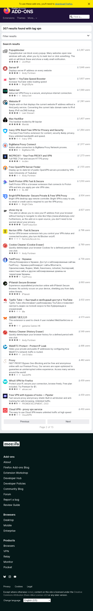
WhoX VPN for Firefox (21, 380)
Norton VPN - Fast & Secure (24, 230)
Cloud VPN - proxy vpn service (25, 409)
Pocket (7, 567)
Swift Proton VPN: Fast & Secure (26, 181)
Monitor (8, 561)
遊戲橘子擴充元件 (18, 317)
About (7, 462)
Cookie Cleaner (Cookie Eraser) (26, 244)
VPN (6, 551)
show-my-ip (15, 210)
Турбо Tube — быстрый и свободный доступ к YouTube (40, 300)
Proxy (12, 360)
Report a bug (11, 499)
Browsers (9, 545)
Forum (7, 494)
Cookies (19, 586)
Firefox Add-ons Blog (16, 467)
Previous (24, 421)
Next (68, 421)
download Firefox (63, 4)
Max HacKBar (16, 118)
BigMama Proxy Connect (22, 144)
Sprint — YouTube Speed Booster (27, 78)
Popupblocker (16, 50)
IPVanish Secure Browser (22, 282)
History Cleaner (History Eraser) (26, 331)
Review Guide (11, 504)
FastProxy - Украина (20, 259)
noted (30, 592)
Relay (6, 556)
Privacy (7, 586)
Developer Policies (14, 483)
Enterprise (9, 530)
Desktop (8, 520)
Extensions (9, 18)
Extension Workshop (15, 472)
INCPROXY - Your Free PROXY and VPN (30, 155)
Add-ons (9, 456)
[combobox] (79, 17)
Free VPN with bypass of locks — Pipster (31, 395)
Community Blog (13, 488)
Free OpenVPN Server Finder (24, 167)
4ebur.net (14, 90)
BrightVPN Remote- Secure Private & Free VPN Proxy (38, 195)
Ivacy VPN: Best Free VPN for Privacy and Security (36, 130)
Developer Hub (12, 478)
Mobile (7, 525)
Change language (11, 600)
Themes (21, 18)
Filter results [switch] (46, 36)
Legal (29, 586)
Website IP (15, 101)
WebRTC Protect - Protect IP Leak (27, 346)
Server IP (14, 67)
